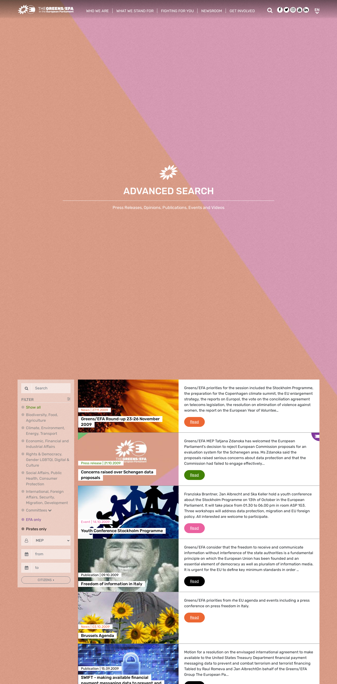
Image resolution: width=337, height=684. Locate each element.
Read (197, 421)
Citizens (45, 580)
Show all (33, 407)
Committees (39, 510)
